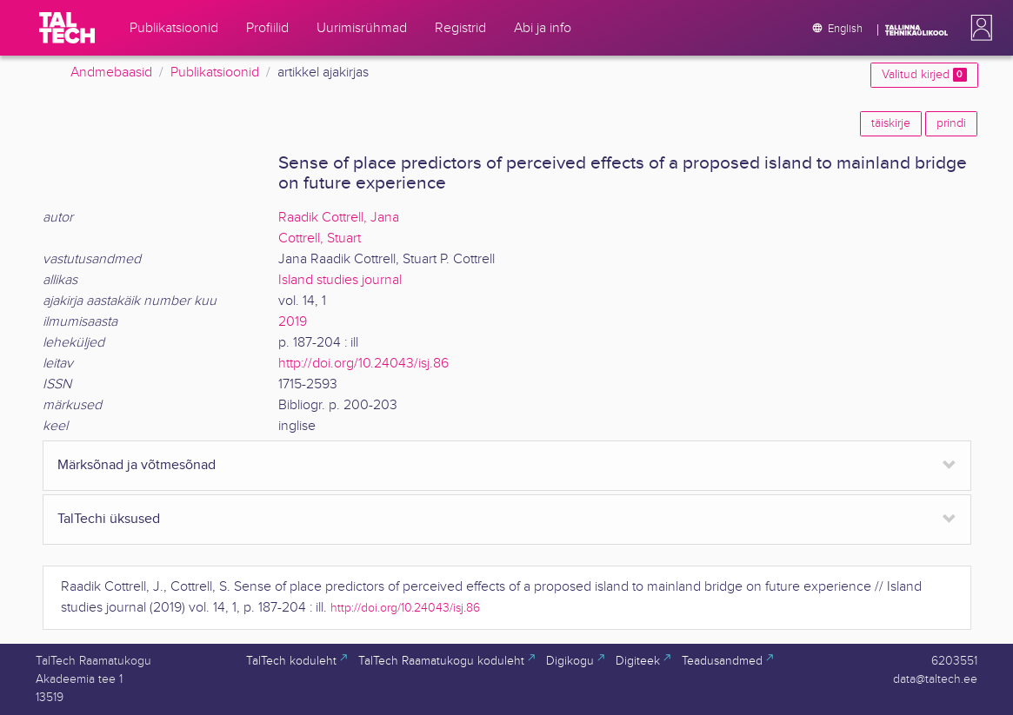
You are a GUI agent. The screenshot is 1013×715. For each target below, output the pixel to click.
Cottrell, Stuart (319, 238)
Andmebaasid (111, 72)
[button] (978, 28)
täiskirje (890, 123)
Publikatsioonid (214, 72)
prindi (951, 123)
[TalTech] (67, 27)
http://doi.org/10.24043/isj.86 (363, 363)
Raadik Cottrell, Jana (338, 217)
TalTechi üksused (108, 519)
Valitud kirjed (924, 75)
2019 (292, 322)
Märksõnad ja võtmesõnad (136, 465)
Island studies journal (340, 280)
